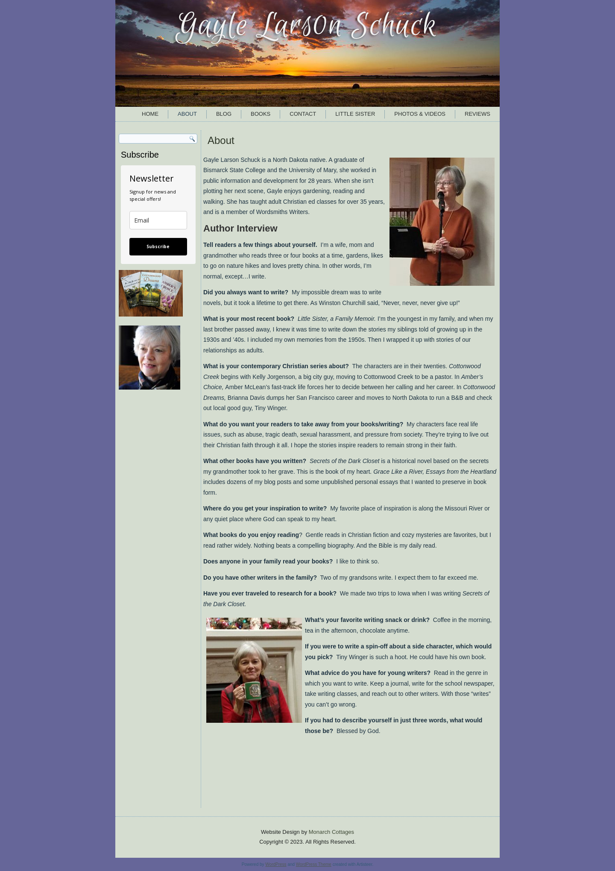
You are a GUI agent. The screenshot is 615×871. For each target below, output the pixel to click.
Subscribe (158, 246)
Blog (223, 114)
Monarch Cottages (331, 832)
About (187, 114)
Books (260, 114)
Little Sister (355, 114)
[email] (158, 220)
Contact (303, 114)
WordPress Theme (313, 864)
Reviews (477, 114)
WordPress (275, 864)
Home (150, 114)
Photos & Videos (419, 114)
